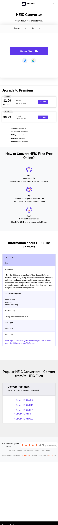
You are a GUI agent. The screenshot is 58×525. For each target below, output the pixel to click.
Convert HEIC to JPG (24, 400)
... (25, 28)
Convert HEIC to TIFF (24, 414)
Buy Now (43, 102)
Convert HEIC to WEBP (25, 419)
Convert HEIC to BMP (24, 410)
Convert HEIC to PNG (24, 405)
